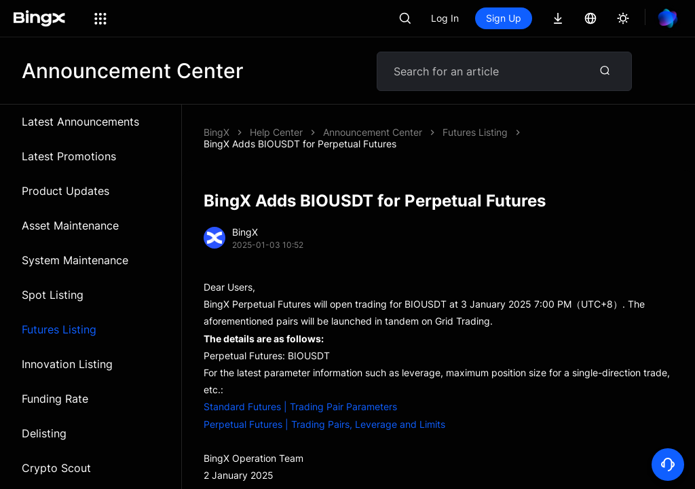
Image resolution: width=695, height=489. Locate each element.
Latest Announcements (80, 121)
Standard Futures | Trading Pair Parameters (300, 406)
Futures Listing (59, 329)
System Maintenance (75, 260)
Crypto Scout (56, 468)
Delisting (44, 433)
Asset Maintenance (70, 225)
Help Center (276, 132)
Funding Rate (55, 398)
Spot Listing (52, 295)
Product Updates (65, 191)
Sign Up (503, 18)
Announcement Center (372, 132)
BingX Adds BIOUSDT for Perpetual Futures (300, 143)
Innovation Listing (67, 364)
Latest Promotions (69, 156)
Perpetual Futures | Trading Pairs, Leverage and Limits (324, 424)
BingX (216, 132)
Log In (445, 18)
